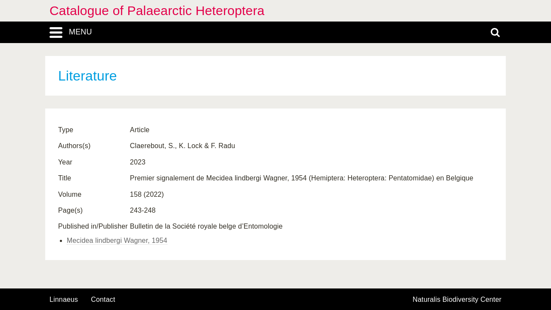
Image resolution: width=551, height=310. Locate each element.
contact (103, 299)
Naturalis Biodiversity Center (457, 299)
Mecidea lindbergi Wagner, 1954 (117, 240)
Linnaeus (64, 299)
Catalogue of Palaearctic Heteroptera (157, 10)
